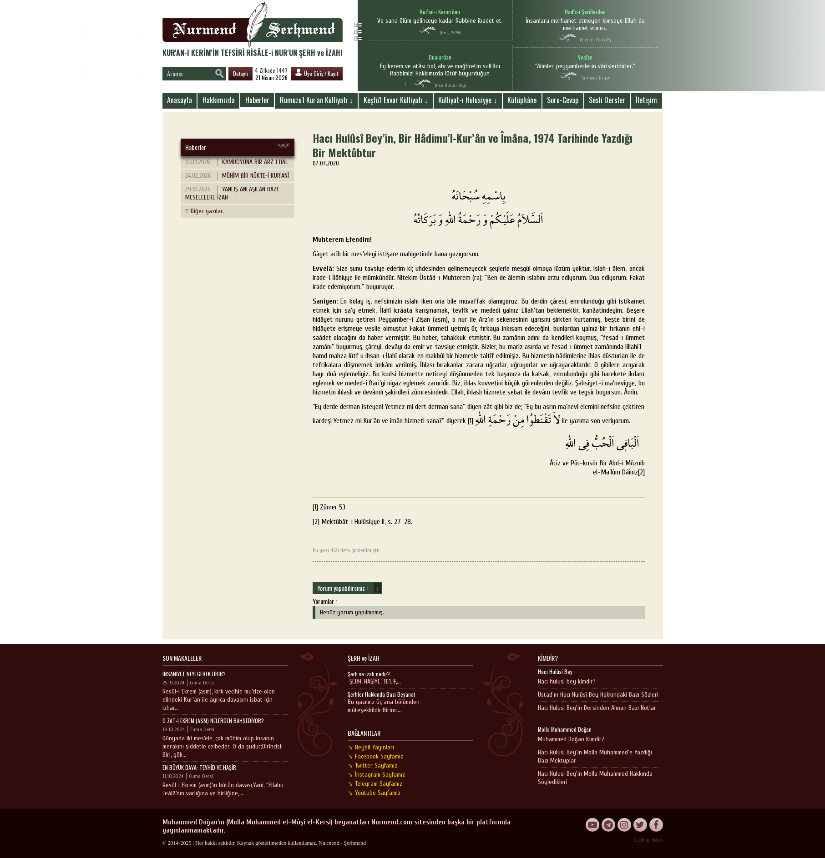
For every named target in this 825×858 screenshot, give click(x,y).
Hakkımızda (218, 100)
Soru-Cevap (562, 100)
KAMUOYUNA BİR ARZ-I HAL (236, 162)
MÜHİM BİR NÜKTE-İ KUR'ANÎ (237, 176)
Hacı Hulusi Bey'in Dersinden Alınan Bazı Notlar (597, 708)
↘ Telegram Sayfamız (375, 784)
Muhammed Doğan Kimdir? (571, 739)
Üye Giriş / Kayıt (316, 73)
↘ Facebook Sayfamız (375, 756)
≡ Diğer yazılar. (204, 211)
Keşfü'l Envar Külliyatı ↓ (396, 100)
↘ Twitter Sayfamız (372, 765)
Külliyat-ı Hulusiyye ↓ (467, 100)
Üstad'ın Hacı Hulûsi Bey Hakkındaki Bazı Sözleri (598, 694)
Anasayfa (179, 100)
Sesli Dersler (607, 100)
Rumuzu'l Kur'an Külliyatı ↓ (316, 100)
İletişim (646, 100)
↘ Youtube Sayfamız (374, 793)
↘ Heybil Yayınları (371, 747)
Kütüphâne (522, 100)
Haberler (257, 100)
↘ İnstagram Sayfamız (376, 774)
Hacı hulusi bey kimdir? (567, 681)
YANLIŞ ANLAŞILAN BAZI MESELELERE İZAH (231, 193)
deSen (657, 840)
